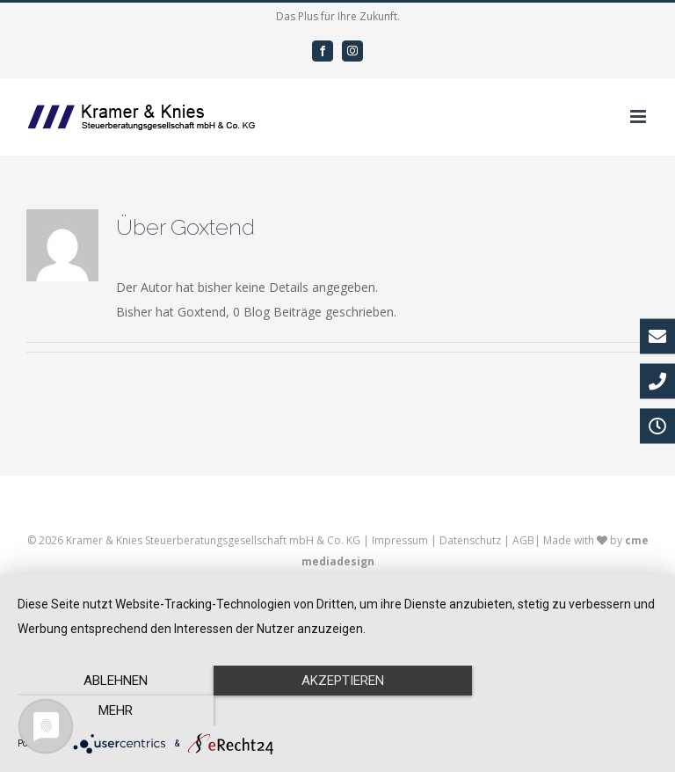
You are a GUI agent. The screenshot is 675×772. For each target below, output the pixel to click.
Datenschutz (470, 540)
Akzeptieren (337, 711)
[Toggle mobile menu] (639, 116)
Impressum (400, 540)
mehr (561, 711)
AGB (523, 540)
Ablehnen (114, 711)
